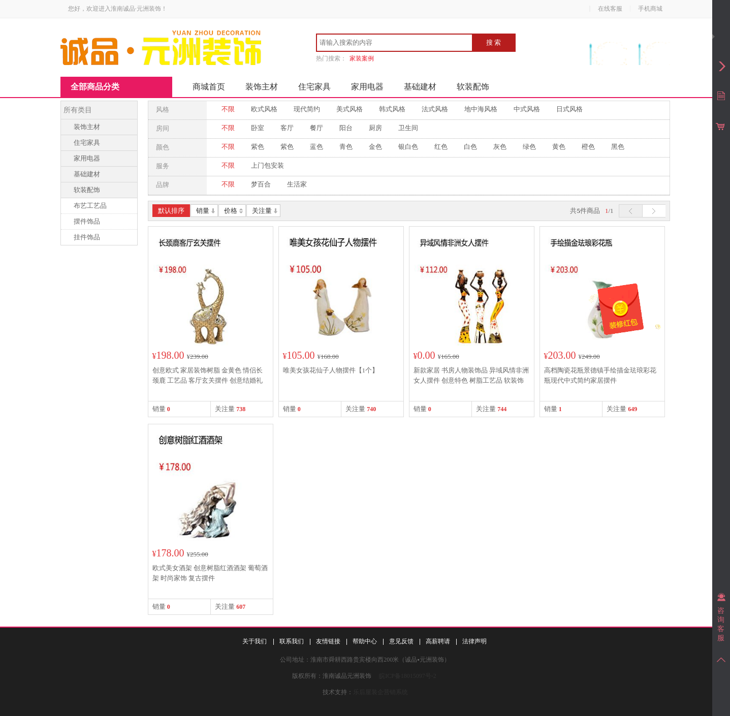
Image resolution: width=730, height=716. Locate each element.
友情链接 (328, 641)
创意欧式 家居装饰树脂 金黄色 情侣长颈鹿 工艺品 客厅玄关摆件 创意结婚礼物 (207, 380)
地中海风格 (480, 109)
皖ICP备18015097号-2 (407, 675)
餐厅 (316, 128)
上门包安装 (267, 165)
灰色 (499, 146)
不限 (228, 109)
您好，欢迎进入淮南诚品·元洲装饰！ (117, 8)
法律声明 (474, 641)
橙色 (588, 146)
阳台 (346, 128)
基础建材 (420, 86)
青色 (346, 146)
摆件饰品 (87, 221)
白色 (470, 146)
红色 (441, 146)
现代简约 (307, 109)
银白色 (408, 146)
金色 (375, 146)
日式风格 (569, 109)
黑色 (617, 146)
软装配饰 (473, 86)
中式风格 (527, 109)
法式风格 (435, 109)
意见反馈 (401, 641)
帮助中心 (365, 641)
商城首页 (209, 86)
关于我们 (254, 641)
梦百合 (261, 184)
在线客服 (610, 8)
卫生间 (408, 128)
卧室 (257, 128)
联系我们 (291, 641)
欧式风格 (264, 109)
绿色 (529, 146)
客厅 (287, 128)
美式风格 (349, 109)
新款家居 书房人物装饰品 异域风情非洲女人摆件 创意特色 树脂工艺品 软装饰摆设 (471, 380)
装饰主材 (261, 86)
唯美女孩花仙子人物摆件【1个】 (331, 370)
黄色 (558, 146)
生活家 (297, 184)
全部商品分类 (95, 86)
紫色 (257, 146)
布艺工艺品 (90, 205)
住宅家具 (314, 86)
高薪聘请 (438, 641)
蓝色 (316, 146)
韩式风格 (392, 109)
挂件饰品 (87, 237)
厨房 (375, 128)
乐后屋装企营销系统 (380, 692)
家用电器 (367, 86)
